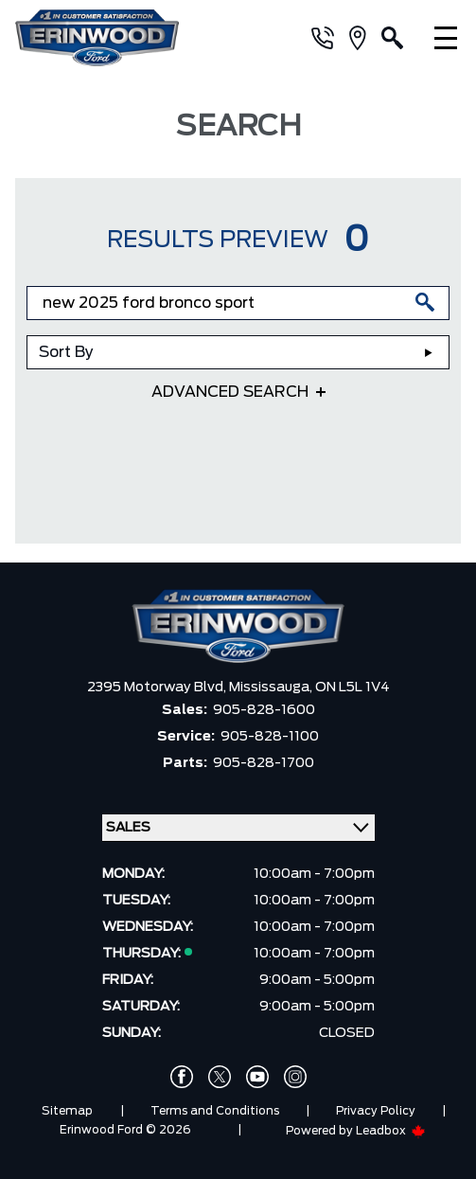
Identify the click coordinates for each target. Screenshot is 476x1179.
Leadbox (391, 1130)
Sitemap (67, 1110)
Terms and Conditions (214, 1110)
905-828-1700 (263, 763)
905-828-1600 (264, 710)
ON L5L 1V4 (352, 687)
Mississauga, (272, 687)
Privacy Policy (375, 1110)
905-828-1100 (269, 736)
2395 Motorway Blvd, (158, 687)
